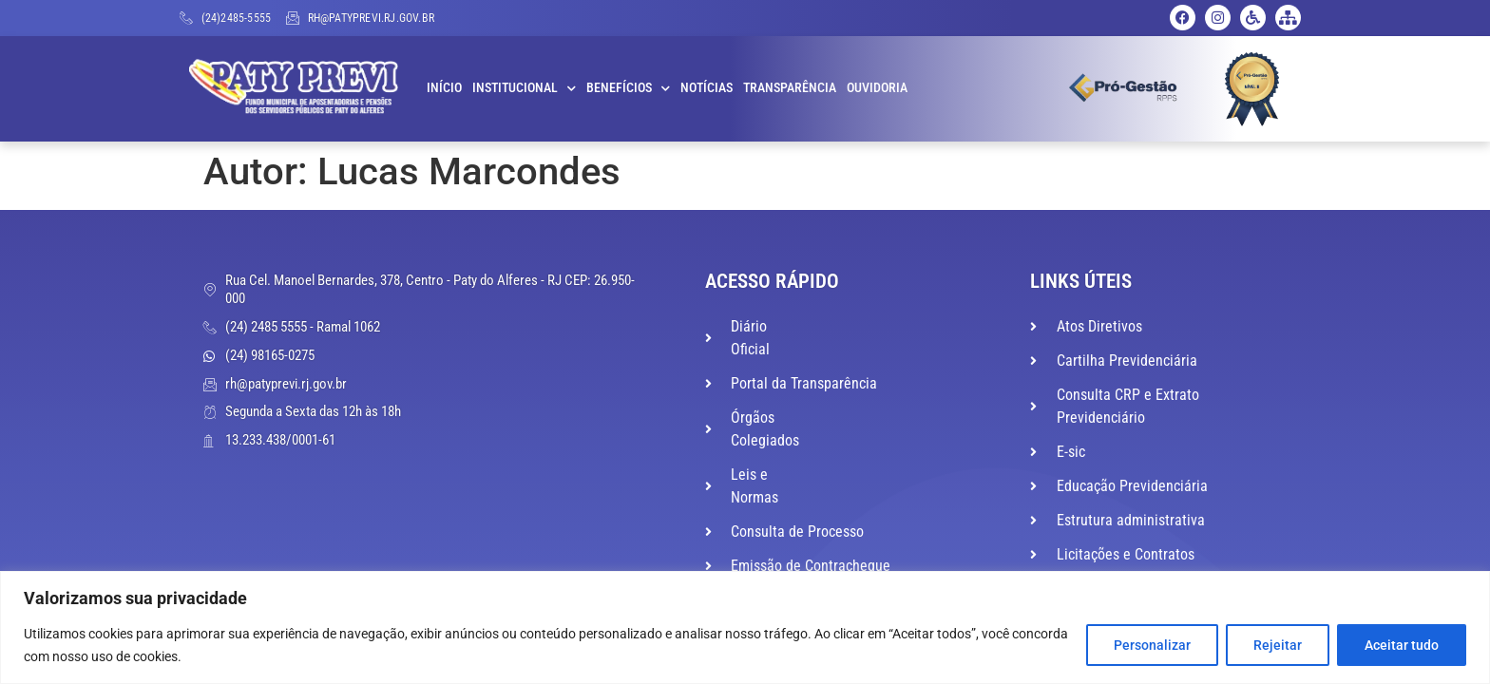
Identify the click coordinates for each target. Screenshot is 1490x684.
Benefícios (628, 88)
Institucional (524, 88)
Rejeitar (1277, 645)
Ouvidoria (877, 88)
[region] (745, 627)
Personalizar (1152, 645)
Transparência (789, 88)
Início (444, 88)
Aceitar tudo (1402, 645)
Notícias (706, 88)
